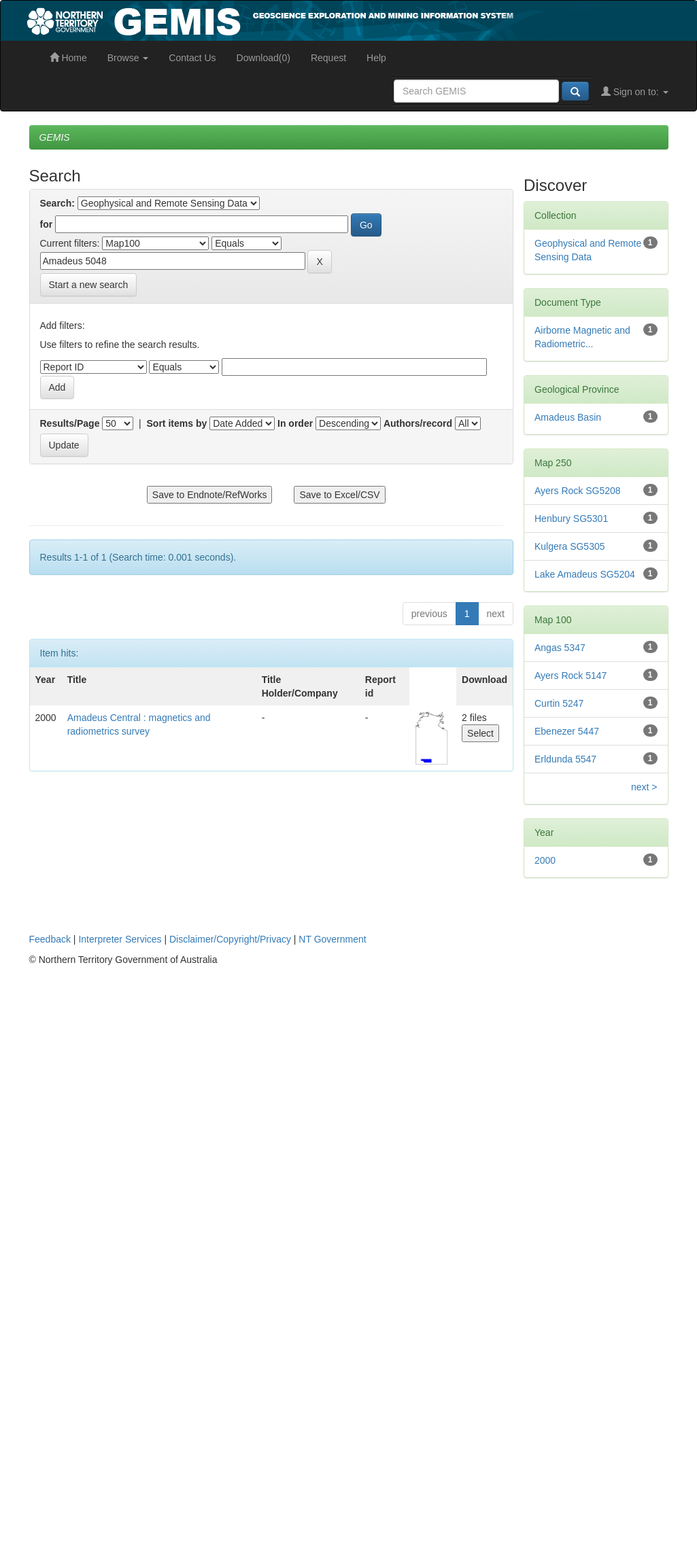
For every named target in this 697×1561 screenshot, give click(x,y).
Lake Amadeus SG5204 (584, 574)
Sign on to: (634, 91)
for (46, 224)
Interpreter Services (119, 939)
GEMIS (54, 137)
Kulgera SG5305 (569, 546)
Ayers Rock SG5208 (577, 490)
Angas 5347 (559, 647)
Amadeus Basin (567, 417)
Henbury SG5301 (571, 518)
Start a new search (89, 284)
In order (295, 423)
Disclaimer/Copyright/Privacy (230, 939)
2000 (545, 860)
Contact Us (192, 57)
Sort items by (177, 423)
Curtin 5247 (558, 703)
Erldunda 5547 (565, 759)
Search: (57, 203)
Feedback (50, 939)
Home (68, 57)
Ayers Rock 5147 (570, 675)
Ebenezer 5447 (566, 731)
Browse (128, 57)
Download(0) (263, 57)
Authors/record (418, 423)
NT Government (332, 939)
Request (328, 57)
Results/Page (70, 423)
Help (376, 57)
